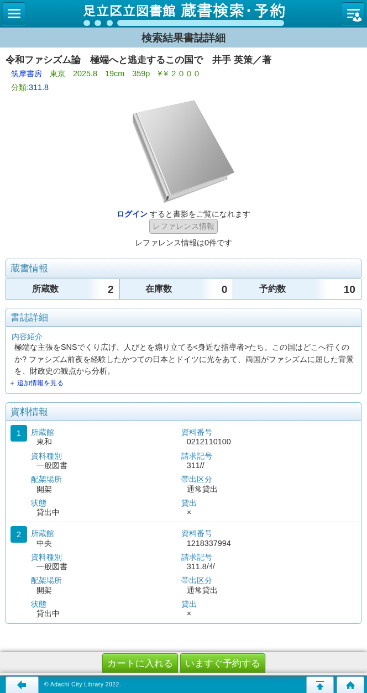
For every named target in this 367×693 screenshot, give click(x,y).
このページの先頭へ (320, 684)
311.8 (39, 87)
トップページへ (350, 684)
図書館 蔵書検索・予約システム (183, 14)
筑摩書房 (26, 73)
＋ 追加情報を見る (36, 383)
